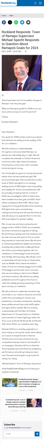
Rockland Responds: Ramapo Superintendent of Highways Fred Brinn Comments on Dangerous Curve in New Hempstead (30, 383)
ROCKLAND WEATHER (12, 9)
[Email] (22, 434)
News (11, 15)
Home (4, 15)
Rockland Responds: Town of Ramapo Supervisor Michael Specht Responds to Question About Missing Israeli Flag (15, 403)
